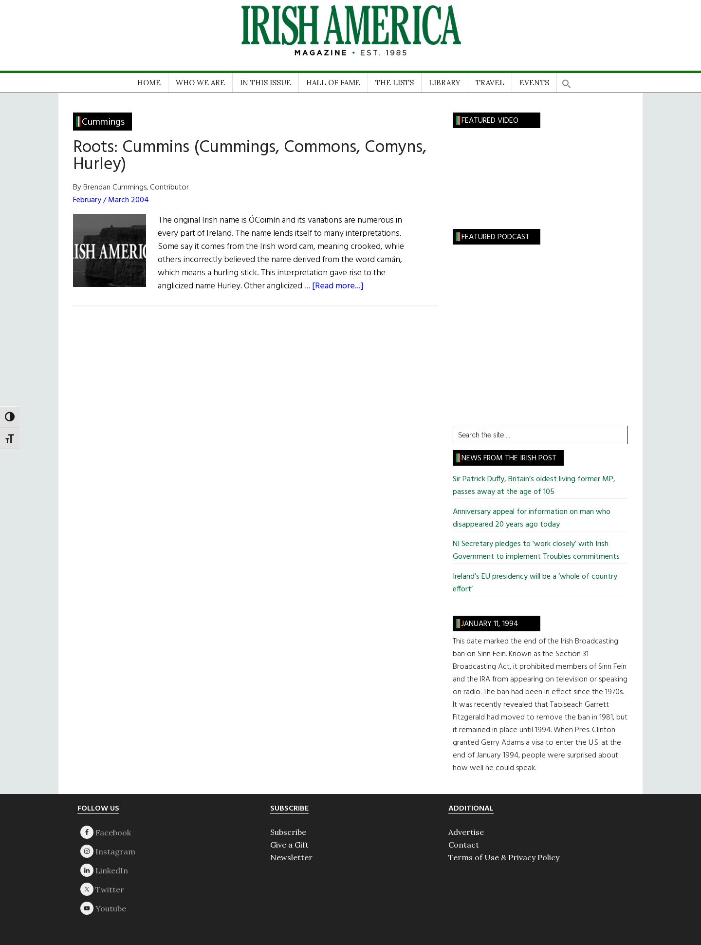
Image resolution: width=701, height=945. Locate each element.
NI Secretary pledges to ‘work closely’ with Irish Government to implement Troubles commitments (536, 550)
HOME (149, 82)
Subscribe (288, 832)
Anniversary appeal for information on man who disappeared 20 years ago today (531, 518)
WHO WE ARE (200, 82)
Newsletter (291, 857)
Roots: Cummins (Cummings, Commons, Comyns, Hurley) (249, 156)
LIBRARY (445, 82)
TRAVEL (490, 82)
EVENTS (534, 82)
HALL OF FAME (333, 82)
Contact (463, 845)
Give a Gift (289, 845)
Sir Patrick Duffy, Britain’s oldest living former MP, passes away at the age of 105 (534, 485)
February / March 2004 (111, 200)
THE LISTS (394, 82)
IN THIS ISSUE (265, 82)
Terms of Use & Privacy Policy (503, 857)
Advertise (466, 832)
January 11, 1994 (489, 624)
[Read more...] (338, 286)
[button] (567, 80)
